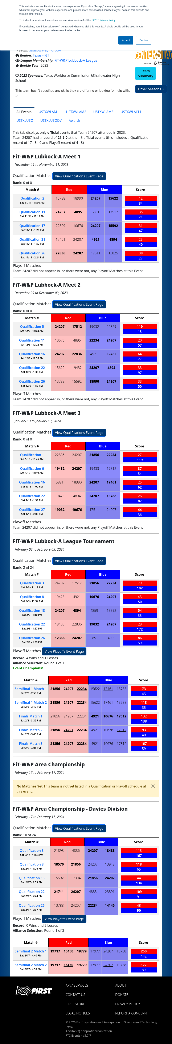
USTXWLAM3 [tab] (103, 111)
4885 (93, 891)
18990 (78, 198)
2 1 (31, 951)
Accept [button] (126, 40)
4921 (95, 239)
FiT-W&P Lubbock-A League (76, 60)
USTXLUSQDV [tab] (51, 120)
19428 (60, 496)
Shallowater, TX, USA (45, 50)
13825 (113, 253)
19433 (94, 468)
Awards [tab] (75, 120)
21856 (94, 454)
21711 (59, 891)
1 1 (31, 688)
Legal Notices (78, 1013)
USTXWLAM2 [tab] (76, 111)
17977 (95, 951)
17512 (113, 212)
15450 (68, 951)
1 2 (31, 702)
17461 (60, 239)
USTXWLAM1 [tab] (49, 111)
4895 (78, 212)
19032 (94, 326)
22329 (60, 225)
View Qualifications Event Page (79, 176)
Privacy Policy (103, 20)
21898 (59, 850)
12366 (60, 638)
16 (32, 354)
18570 (59, 864)
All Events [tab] (24, 111)
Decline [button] (143, 40)
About (120, 985)
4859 (94, 610)
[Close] (153, 786)
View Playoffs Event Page (64, 651)
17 (32, 225)
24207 (96, 198)
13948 (110, 864)
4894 (113, 239)
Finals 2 (30, 730)
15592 (113, 225)
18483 (110, 850)
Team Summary (145, 73)
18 (32, 610)
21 (32, 239)
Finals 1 (30, 716)
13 (32, 878)
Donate (121, 994)
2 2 (31, 965)
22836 (60, 253)
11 (32, 212)
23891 (110, 891)
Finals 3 (30, 743)
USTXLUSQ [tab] (24, 120)
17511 (96, 253)
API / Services (77, 985)
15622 (113, 198)
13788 (60, 198)
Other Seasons (150, 89)
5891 (95, 212)
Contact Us (75, 994)
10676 (78, 225)
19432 (77, 367)
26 (32, 253)
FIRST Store (75, 1004)
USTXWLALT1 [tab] (131, 111)
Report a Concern (131, 1013)
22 (32, 367)
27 (32, 509)
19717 (55, 951)
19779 (82, 951)
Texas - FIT (41, 55)
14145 (110, 905)
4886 (76, 850)
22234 (94, 340)
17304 (76, 878)
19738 (121, 951)
